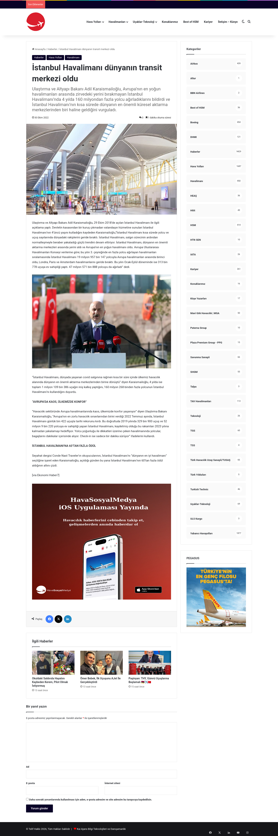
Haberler (52, 49)
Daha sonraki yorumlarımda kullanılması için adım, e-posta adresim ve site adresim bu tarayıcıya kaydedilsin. (90, 799)
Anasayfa (38, 49)
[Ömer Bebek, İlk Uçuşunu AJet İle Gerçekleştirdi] (101, 663)
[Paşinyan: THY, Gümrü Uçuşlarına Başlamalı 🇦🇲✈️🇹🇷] (150, 663)
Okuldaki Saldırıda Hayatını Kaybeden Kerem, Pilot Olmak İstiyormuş (50, 682)
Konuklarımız (170, 21)
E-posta (30, 783)
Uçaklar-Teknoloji (143, 21)
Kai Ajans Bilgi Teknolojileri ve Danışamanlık (101, 829)
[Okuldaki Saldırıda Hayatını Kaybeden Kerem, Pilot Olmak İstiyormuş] (53, 663)
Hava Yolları (93, 21)
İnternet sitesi (112, 783)
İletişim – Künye (228, 21)
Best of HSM (191, 21)
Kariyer (208, 21)
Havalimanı (73, 57)
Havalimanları (117, 21)
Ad (27, 766)
